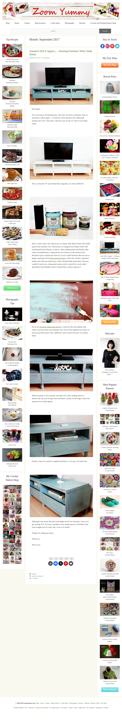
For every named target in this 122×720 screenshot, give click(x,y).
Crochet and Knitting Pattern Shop (103, 23)
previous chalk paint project (50, 327)
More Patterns (109, 689)
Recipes (82, 23)
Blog (7, 23)
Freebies (105, 708)
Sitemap (86, 703)
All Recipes (12, 288)
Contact (27, 23)
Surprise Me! (110, 322)
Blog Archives (40, 23)
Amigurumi (98, 708)
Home (71, 708)
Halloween (82, 708)
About (16, 23)
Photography (69, 23)
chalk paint (35, 576)
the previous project (58, 258)
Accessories (64, 708)
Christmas (31, 708)
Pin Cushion (90, 708)
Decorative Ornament (42, 708)
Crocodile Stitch (54, 708)
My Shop (104, 703)
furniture (34, 574)
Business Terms (95, 703)
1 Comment (35, 578)
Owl (25, 708)
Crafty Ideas (55, 23)
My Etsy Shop (109, 65)
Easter (76, 708)
